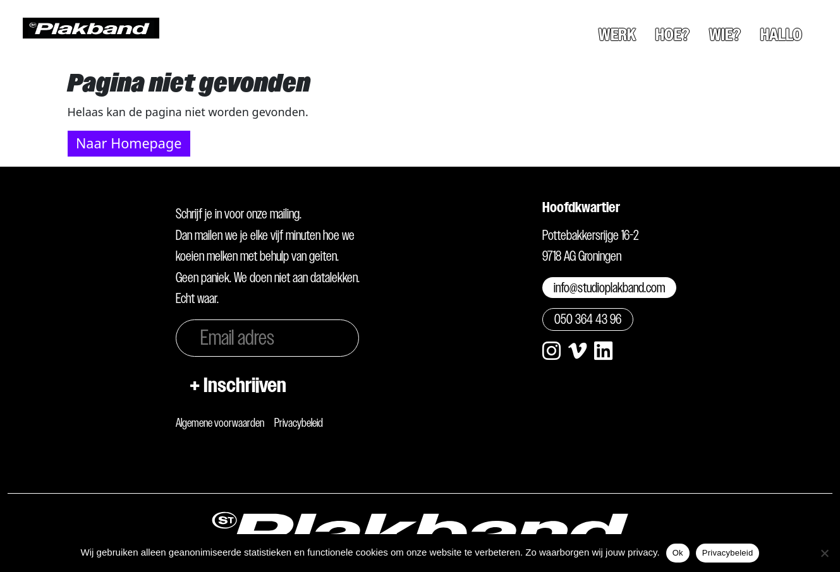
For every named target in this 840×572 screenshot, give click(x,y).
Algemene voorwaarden (220, 422)
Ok (678, 552)
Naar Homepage (128, 143)
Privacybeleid (298, 422)
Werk (617, 35)
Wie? (725, 35)
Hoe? (672, 35)
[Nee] (824, 553)
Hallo (781, 35)
